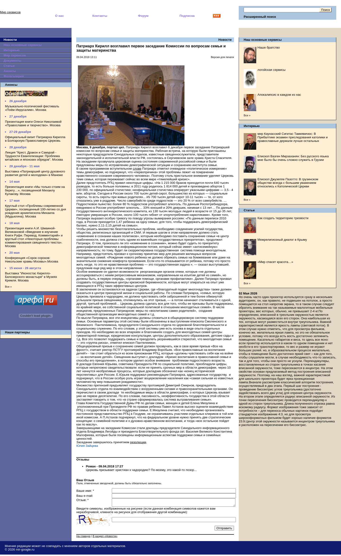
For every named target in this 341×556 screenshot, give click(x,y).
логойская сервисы (271, 70)
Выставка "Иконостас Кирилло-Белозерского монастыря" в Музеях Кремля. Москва (31, 276)
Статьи (9, 66)
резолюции (138, 442)
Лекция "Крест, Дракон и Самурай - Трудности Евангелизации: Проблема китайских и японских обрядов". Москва (34, 156)
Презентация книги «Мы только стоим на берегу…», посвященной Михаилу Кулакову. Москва (35, 190)
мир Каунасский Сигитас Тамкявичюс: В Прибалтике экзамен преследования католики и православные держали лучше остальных (292, 137)
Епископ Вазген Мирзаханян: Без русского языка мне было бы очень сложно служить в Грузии (293, 158)
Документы (12, 60)
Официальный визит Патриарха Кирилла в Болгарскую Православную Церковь (35, 138)
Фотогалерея (14, 76)
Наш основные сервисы (22, 45)
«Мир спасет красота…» (275, 262)
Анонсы (10, 71)
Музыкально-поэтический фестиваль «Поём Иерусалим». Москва (32, 108)
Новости (10, 39)
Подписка (187, 16)
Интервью (11, 50)
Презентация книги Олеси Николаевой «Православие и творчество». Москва (33, 123)
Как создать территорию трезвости (282, 218)
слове (137, 168)
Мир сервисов (10, 12)
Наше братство (268, 47)
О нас (59, 16)
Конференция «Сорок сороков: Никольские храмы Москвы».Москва (31, 259)
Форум (143, 16)
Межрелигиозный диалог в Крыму (282, 239)
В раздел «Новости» (105, 537)
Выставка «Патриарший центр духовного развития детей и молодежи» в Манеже (35, 173)
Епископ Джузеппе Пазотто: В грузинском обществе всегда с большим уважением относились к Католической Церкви (287, 182)
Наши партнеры (17, 332)
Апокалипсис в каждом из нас (279, 94)
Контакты (99, 16)
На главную (83, 537)
